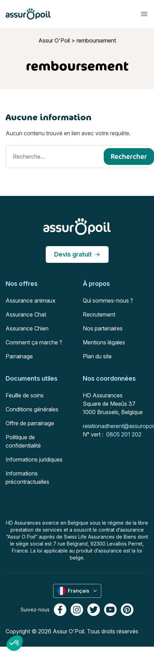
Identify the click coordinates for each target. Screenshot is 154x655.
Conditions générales (32, 409)
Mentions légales (104, 342)
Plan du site (97, 356)
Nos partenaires (103, 328)
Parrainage (19, 356)
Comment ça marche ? (34, 342)
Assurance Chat (26, 314)
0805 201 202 (123, 434)
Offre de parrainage (30, 423)
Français (77, 591)
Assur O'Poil (54, 40)
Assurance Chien (27, 328)
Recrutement (99, 314)
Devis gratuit (77, 254)
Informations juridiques (34, 459)
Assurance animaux (31, 300)
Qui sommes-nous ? (108, 300)
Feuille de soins (25, 395)
